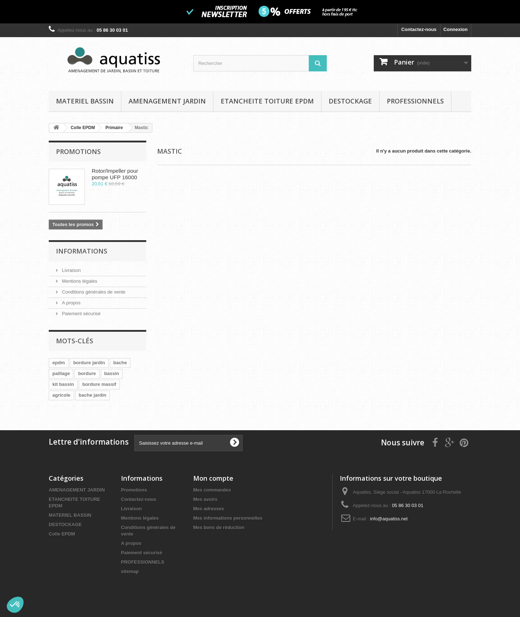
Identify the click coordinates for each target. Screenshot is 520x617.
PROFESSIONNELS (415, 101)
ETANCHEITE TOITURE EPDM (267, 101)
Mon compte (213, 478)
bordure (87, 373)
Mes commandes (212, 490)
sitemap (130, 571)
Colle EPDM (62, 534)
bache (120, 362)
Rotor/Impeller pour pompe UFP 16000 (115, 174)
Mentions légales (79, 281)
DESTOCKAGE (350, 101)
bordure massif (99, 384)
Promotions (78, 151)
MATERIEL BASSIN (85, 101)
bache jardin (93, 395)
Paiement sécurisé (81, 313)
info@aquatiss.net (389, 518)
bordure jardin (89, 362)
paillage (61, 373)
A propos (71, 302)
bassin (111, 373)
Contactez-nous (419, 29)
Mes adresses (208, 508)
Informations (81, 251)
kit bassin (63, 384)
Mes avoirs (205, 499)
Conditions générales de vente (93, 292)
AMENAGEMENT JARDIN (167, 101)
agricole (61, 395)
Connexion (455, 29)
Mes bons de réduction (218, 527)
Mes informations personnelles (227, 518)
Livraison (71, 270)
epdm (58, 362)
